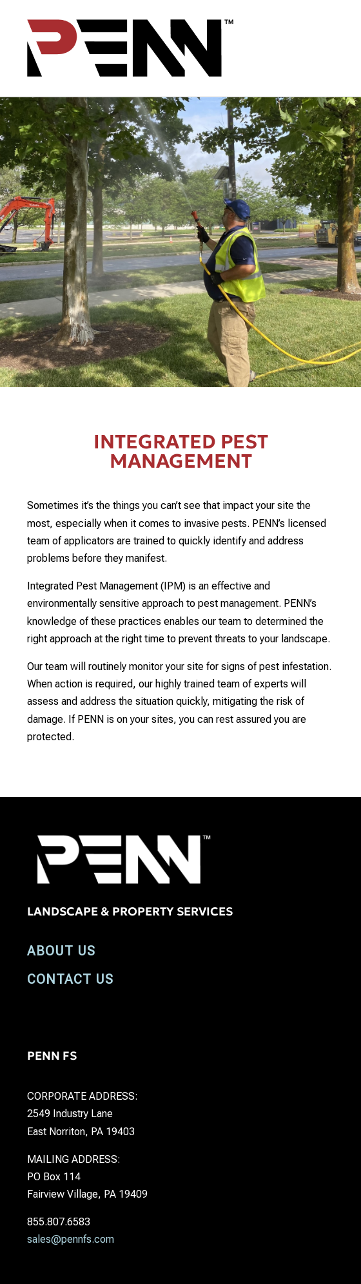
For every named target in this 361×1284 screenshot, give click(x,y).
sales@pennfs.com (70, 1239)
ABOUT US (61, 951)
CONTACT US (70, 979)
